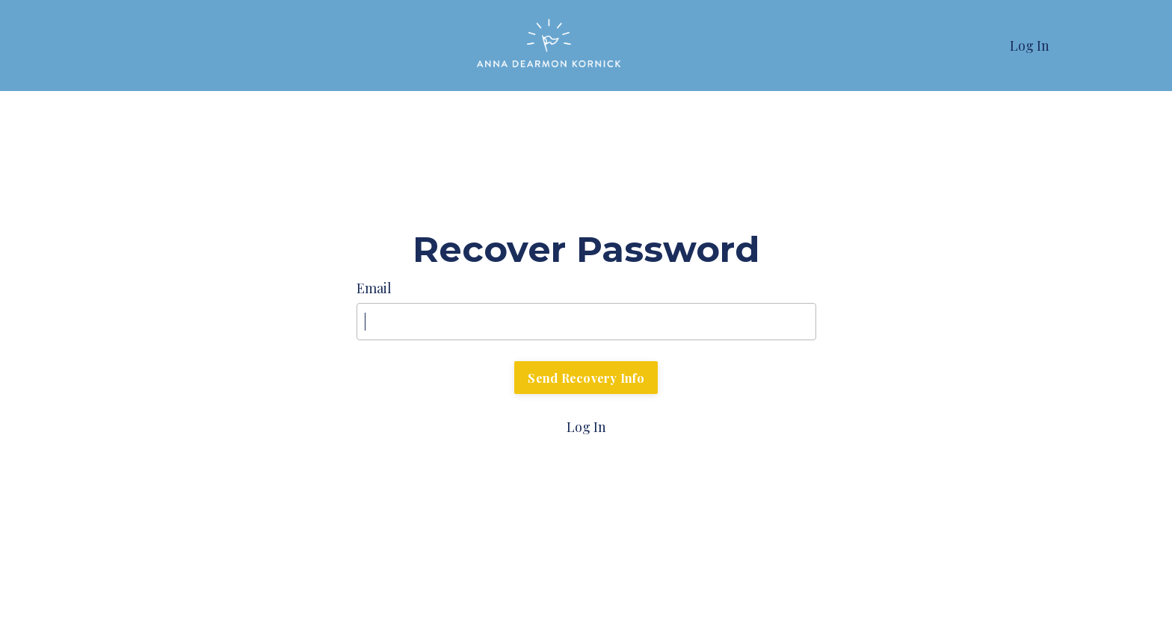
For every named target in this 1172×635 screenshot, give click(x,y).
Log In (1029, 45)
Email (374, 288)
